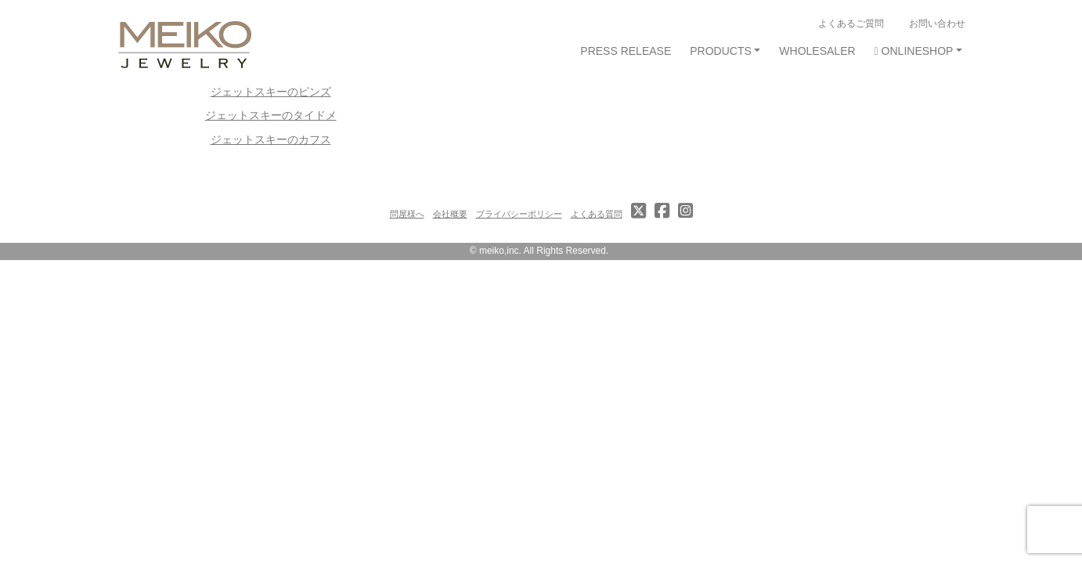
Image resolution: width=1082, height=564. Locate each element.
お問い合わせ (937, 23)
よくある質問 (596, 214)
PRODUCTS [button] (721, 51)
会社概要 (450, 214)
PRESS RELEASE (625, 51)
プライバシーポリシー (519, 214)
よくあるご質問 (851, 23)
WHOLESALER (817, 51)
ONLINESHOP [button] (914, 51)
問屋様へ (407, 214)
